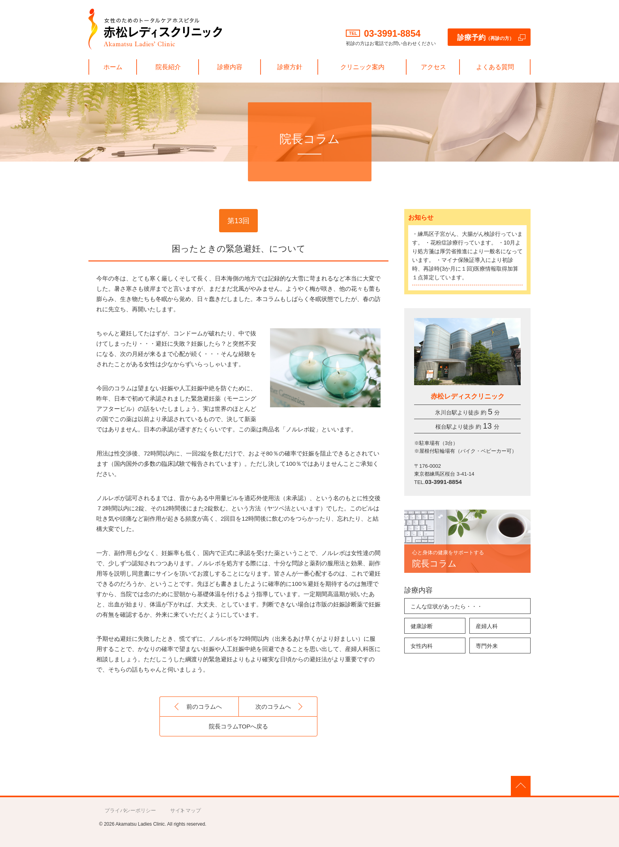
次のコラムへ (273, 706)
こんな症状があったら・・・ (446, 606)
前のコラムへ (204, 706)
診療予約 (485, 37)
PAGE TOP (521, 786)
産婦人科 (487, 626)
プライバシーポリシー (130, 810)
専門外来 (487, 646)
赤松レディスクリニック (155, 29)
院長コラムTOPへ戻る (238, 726)
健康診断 (422, 626)
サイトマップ (185, 810)
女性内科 (422, 646)
